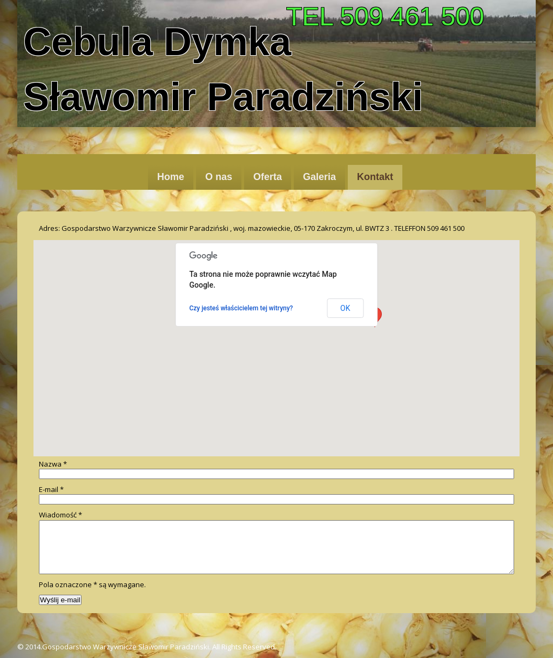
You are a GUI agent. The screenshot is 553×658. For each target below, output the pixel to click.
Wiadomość (60, 515)
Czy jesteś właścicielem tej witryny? (241, 308)
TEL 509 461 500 (385, 16)
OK (345, 308)
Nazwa (53, 464)
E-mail (51, 489)
